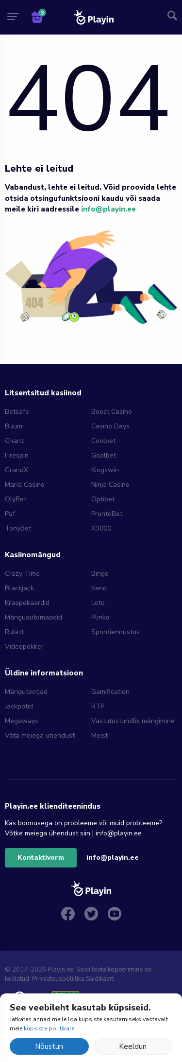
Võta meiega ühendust (40, 735)
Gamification (110, 691)
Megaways (21, 721)
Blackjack (19, 588)
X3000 (101, 528)
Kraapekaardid (27, 602)
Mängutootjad (26, 691)
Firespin (17, 455)
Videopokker (24, 646)
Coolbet (103, 440)
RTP (97, 706)
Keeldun (133, 1046)
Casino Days (110, 426)
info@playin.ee (108, 209)
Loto (98, 602)
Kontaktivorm (40, 857)
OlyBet (15, 499)
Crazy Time (22, 573)
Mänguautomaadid (33, 617)
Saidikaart (100, 978)
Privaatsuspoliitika (58, 978)
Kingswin (105, 470)
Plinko (100, 617)
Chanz (14, 440)
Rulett (14, 632)
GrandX (16, 470)
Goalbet (103, 455)
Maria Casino (25, 484)
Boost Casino (111, 411)
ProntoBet (106, 513)
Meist (99, 735)
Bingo (100, 573)
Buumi (14, 426)
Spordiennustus (115, 632)
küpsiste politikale (49, 1028)
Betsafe (17, 411)
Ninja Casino (110, 484)
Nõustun (49, 1046)
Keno (99, 588)
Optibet (103, 499)
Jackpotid (19, 706)
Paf (10, 513)
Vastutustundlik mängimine (133, 721)
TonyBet (18, 528)
